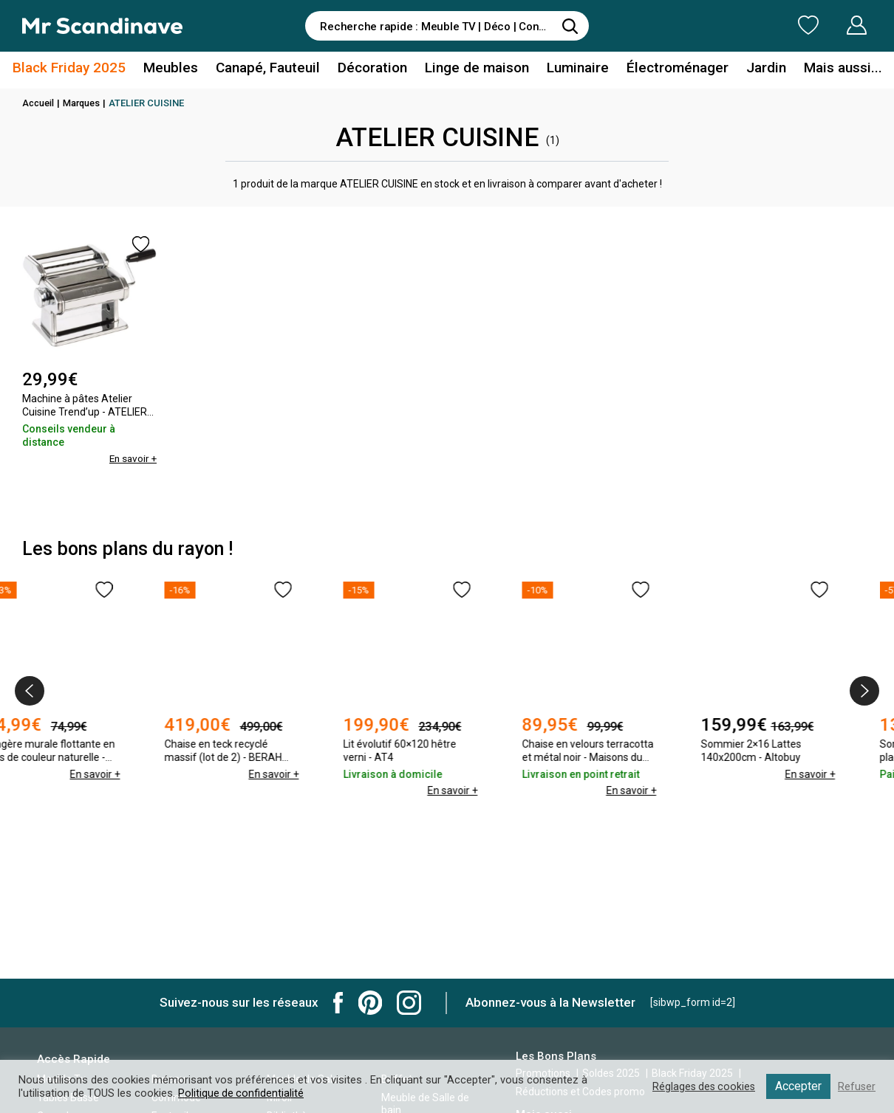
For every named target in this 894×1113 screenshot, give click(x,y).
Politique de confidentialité (241, 1093)
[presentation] (29, 691)
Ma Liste (730, 25)
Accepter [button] (797, 1086)
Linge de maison (476, 69)
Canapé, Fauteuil (275, 69)
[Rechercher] (570, 26)
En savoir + (131, 458)
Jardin (752, 69)
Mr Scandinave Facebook (338, 1002)
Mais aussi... (824, 69)
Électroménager (667, 69)
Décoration (376, 69)
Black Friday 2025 (87, 69)
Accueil (39, 102)
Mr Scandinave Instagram (409, 1002)
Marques (84, 102)
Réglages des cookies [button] (701, 1086)
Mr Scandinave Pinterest (370, 1002)
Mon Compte (828, 25)
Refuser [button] (856, 1086)
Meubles (182, 69)
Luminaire (571, 69)
